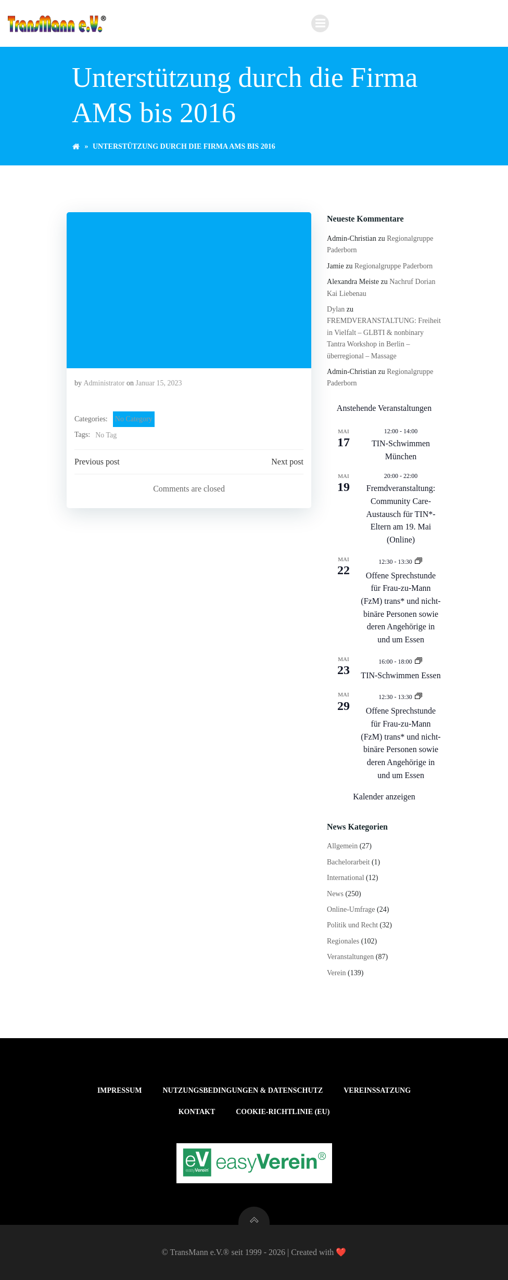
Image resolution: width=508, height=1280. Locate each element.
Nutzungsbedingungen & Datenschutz (242, 1090)
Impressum (119, 1090)
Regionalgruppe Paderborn (393, 266)
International (345, 878)
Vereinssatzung (377, 1090)
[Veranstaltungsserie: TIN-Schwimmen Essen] (418, 660)
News (335, 894)
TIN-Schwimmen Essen (400, 675)
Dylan (336, 309)
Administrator (104, 383)
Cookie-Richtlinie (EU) (282, 1112)
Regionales (343, 941)
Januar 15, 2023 (159, 383)
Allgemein (342, 846)
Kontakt (197, 1112)
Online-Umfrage (351, 909)
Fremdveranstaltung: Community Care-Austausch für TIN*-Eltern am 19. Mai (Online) (401, 514)
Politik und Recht (352, 925)
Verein (336, 973)
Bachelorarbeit (348, 862)
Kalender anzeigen (384, 796)
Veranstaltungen (350, 957)
